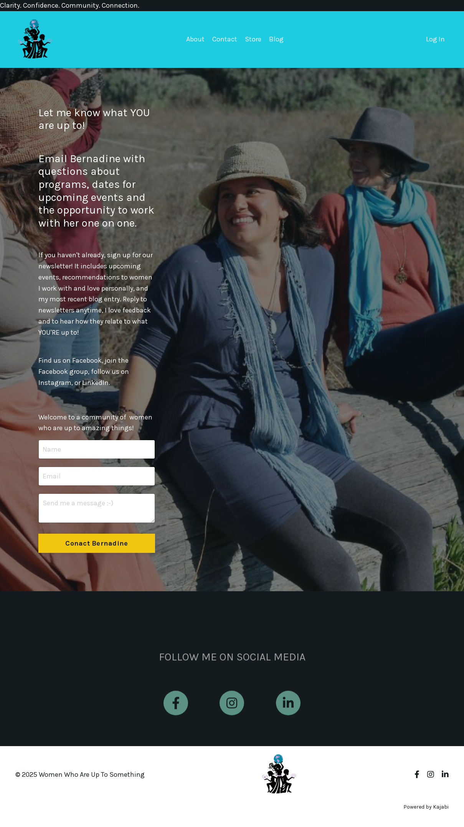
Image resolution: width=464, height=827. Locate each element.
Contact (224, 39)
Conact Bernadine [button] (96, 543)
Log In (435, 39)
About (195, 39)
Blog (276, 39)
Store (253, 39)
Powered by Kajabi (426, 807)
